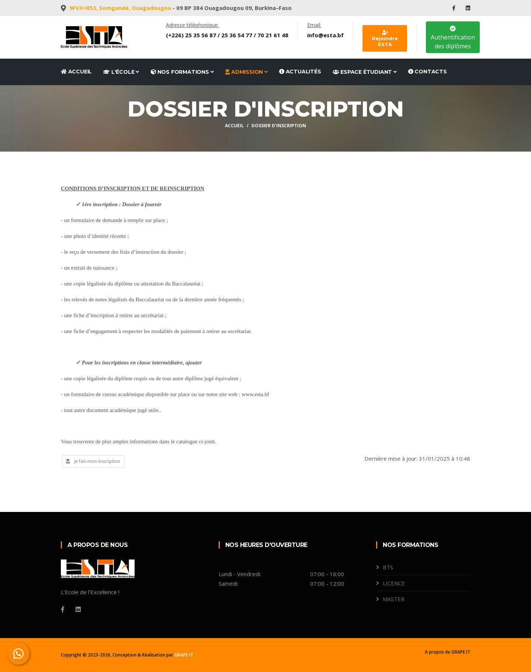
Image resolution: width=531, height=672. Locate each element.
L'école (121, 72)
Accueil (76, 71)
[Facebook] (62, 609)
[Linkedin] (78, 609)
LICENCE (394, 583)
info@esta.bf (325, 35)
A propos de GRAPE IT (447, 652)
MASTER (394, 599)
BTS (388, 567)
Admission (246, 72)
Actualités (300, 71)
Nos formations (182, 72)
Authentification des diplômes (453, 37)
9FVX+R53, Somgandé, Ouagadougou (120, 7)
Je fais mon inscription (93, 461)
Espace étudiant (365, 72)
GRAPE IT (183, 655)
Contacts (427, 71)
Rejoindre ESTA (385, 38)
